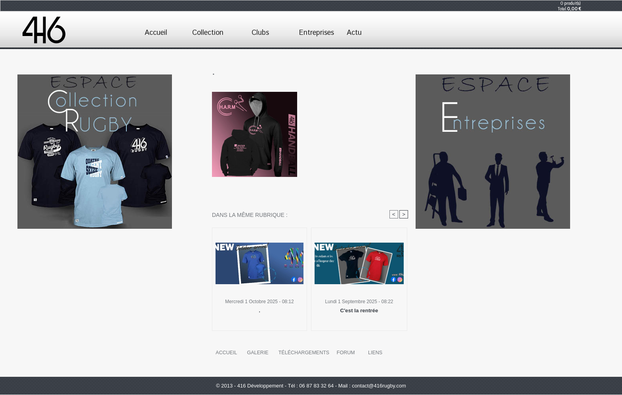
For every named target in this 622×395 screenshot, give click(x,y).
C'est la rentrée (359, 310)
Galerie (257, 353)
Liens (374, 353)
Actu (354, 33)
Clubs (260, 33)
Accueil (156, 33)
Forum (344, 353)
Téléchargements (303, 353)
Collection (207, 33)
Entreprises (316, 33)
